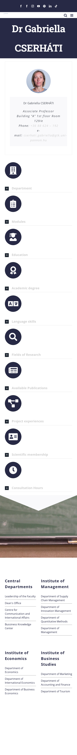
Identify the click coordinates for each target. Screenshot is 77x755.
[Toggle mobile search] (65, 15)
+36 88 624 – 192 (44, 126)
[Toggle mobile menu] (72, 15)
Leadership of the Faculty (20, 596)
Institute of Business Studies (52, 658)
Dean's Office (13, 603)
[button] (38, 188)
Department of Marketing (56, 674)
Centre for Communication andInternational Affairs (17, 613)
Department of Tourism (55, 691)
